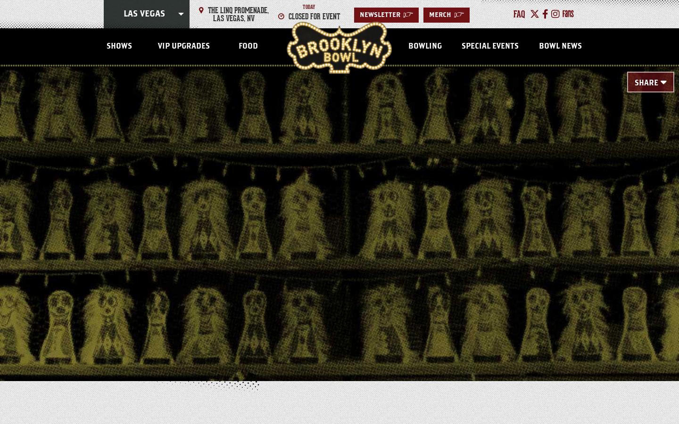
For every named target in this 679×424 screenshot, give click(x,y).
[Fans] (568, 14)
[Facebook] (545, 14)
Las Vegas (144, 14)
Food (248, 46)
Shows (119, 46)
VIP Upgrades (184, 46)
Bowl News (560, 46)
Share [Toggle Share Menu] (646, 83)
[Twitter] (534, 14)
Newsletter (386, 15)
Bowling (425, 46)
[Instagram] (555, 14)
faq (519, 14)
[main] (339, 208)
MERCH (446, 15)
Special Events (490, 46)
